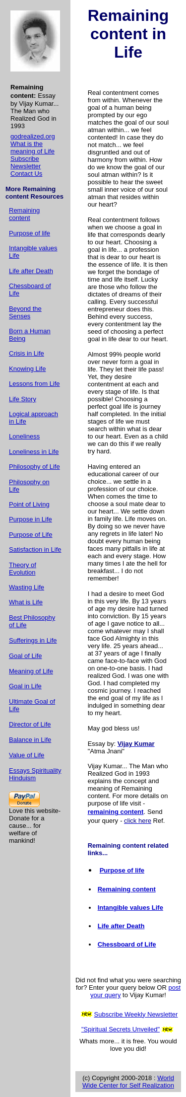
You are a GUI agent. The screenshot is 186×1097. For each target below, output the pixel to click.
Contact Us (26, 173)
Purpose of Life (30, 534)
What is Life (26, 602)
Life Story (22, 399)
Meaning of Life (31, 671)
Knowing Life (27, 368)
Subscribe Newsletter (25, 162)
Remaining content (24, 214)
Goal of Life (25, 655)
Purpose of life (29, 233)
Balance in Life (30, 739)
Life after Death (31, 271)
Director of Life (30, 724)
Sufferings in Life (33, 640)
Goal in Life (25, 686)
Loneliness (24, 436)
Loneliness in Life (34, 451)
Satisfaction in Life (35, 549)
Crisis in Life (26, 353)
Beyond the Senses (25, 312)
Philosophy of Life (34, 466)
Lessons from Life (34, 383)
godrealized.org (32, 136)
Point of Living (29, 504)
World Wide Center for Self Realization (128, 1081)
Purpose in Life (30, 519)
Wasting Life (26, 587)
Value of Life (26, 755)
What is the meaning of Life (32, 147)
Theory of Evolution (22, 568)
